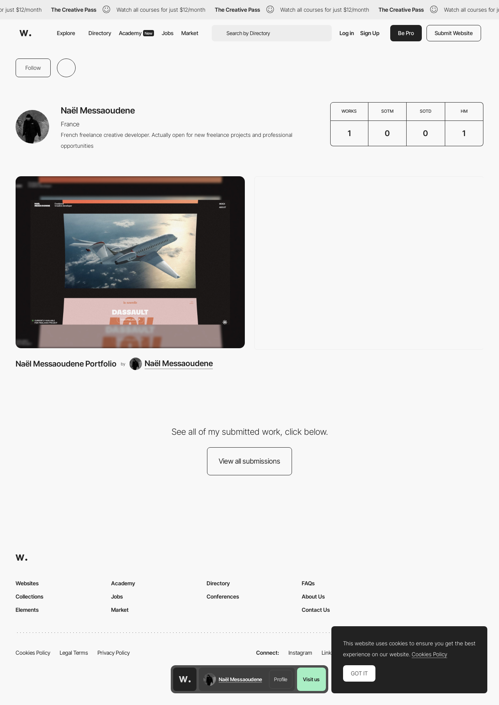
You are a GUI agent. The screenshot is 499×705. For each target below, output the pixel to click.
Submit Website (454, 33)
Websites (27, 583)
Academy (136, 33)
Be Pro (406, 33)
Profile (280, 679)
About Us (313, 596)
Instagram (300, 652)
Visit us (311, 679)
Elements (27, 609)
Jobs (167, 33)
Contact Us (316, 609)
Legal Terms (74, 652)
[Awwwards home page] (184, 679)
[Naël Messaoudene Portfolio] (130, 262)
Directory (99, 33)
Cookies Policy (33, 652)
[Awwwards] (25, 33)
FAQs (308, 583)
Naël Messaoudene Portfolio (66, 363)
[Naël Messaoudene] (171, 364)
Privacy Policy (113, 652)
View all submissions (249, 461)
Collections (29, 596)
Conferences (223, 596)
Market (189, 33)
